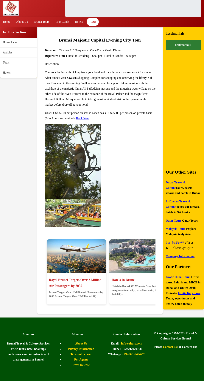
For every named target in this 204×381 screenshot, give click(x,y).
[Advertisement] (133, 8)
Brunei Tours (41, 21)
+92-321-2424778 (134, 354)
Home (6, 21)
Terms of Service (81, 354)
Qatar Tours (173, 220)
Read (92, 21)
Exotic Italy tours (189, 293)
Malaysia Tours (175, 228)
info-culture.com (131, 343)
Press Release (81, 364)
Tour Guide (62, 21)
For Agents (81, 359)
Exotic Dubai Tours (178, 277)
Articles (7, 52)
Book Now (82, 118)
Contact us (170, 346)
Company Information (180, 256)
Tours (6, 62)
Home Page (10, 42)
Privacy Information (81, 348)
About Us (22, 21)
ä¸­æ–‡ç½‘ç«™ (175, 242)
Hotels (79, 21)
